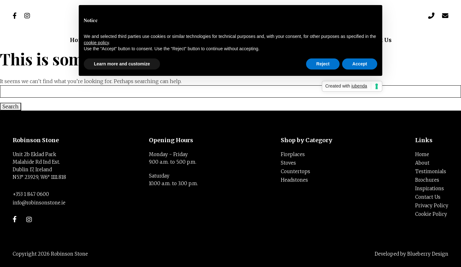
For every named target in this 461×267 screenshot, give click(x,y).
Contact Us (427, 197)
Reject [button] (322, 63)
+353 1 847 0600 (31, 194)
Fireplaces (293, 154)
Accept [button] (359, 63)
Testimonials (430, 171)
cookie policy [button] (96, 42)
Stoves (288, 163)
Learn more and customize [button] (122, 63)
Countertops (295, 171)
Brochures (427, 180)
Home (422, 154)
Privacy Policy (431, 206)
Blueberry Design (427, 254)
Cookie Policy (431, 214)
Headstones (294, 180)
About (422, 163)
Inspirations (429, 188)
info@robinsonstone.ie (39, 203)
